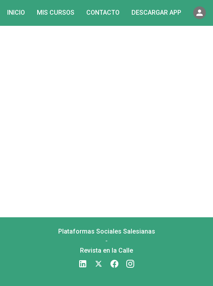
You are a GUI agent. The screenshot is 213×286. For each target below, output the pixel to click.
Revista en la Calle (106, 250)
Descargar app (156, 12)
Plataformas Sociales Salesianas (106, 231)
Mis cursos (55, 12)
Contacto (103, 12)
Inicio (16, 12)
